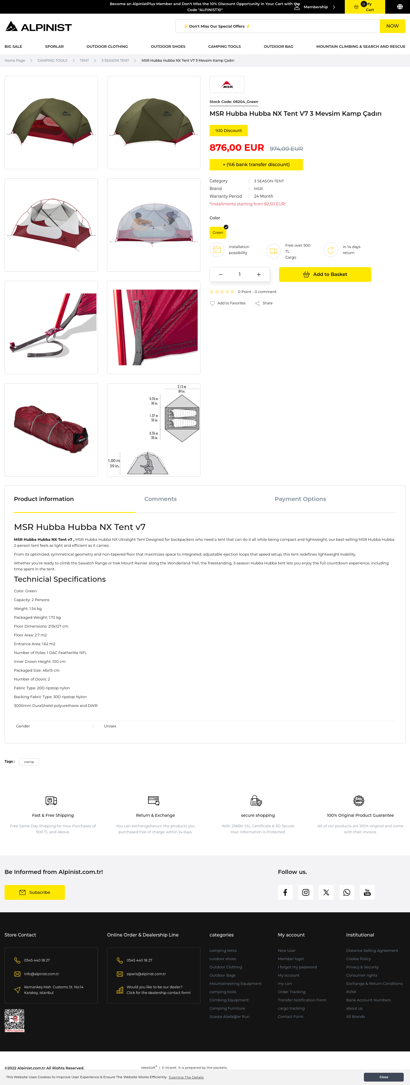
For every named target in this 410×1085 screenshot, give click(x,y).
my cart (285, 983)
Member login (291, 958)
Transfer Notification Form (302, 1000)
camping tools (223, 991)
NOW (392, 26)
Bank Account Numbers (368, 1000)
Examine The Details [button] (186, 1077)
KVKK (351, 991)
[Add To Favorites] (228, 304)
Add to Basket (325, 275)
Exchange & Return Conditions (374, 983)
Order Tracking (292, 991)
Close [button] (384, 1077)
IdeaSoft (149, 1067)
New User (287, 950)
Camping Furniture (227, 1008)
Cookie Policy (358, 958)
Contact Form (291, 1016)
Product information (44, 499)
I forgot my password (297, 967)
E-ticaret (169, 1067)
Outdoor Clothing (226, 967)
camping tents (223, 950)
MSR (258, 188)
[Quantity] (239, 275)
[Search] (290, 26)
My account (289, 975)
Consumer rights (361, 975)
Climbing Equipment (229, 1000)
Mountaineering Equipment (236, 983)
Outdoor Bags (222, 975)
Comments (160, 499)
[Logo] (39, 26)
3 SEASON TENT (270, 180)
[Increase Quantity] (259, 275)
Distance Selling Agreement (372, 950)
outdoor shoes (223, 958)
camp (29, 762)
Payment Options (300, 499)
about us (354, 1008)
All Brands (355, 1016)
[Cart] (365, 7)
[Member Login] (315, 7)
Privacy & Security (362, 967)
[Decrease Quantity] (220, 275)
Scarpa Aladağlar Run (230, 1016)
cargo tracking (291, 1008)
